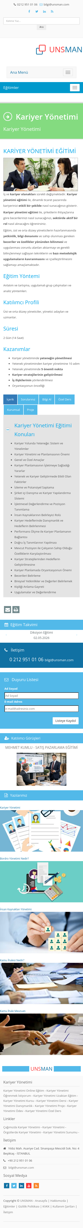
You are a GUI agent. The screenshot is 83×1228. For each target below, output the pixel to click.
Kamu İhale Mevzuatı (41, 1032)
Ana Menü (19, 72)
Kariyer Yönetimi (41, 829)
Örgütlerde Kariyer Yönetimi (22, 1132)
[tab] (10, 399)
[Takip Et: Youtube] (28, 1185)
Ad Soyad (10, 689)
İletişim (8, 1212)
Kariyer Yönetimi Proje (50, 1106)
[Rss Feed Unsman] (52, 11)
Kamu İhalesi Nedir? (41, 981)
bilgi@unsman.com (56, 4)
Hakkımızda (58, 1201)
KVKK (46, 1206)
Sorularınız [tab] (28, 399)
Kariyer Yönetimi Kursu (19, 1101)
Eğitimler (11, 87)
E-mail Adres (13, 702)
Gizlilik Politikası (28, 1206)
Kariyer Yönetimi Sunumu (60, 1132)
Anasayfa (41, 1201)
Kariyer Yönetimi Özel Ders (43, 1111)
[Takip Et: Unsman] (44, 11)
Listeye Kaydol (65, 721)
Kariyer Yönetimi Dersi (52, 1101)
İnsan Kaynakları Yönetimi (41, 930)
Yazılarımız (18, 795)
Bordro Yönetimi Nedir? (41, 880)
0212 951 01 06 (27, 4)
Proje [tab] (30, 410)
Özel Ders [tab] (64, 399)
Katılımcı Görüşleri (26, 738)
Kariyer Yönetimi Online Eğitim (24, 1091)
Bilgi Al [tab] (46, 399)
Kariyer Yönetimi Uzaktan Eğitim (55, 1096)
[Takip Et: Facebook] (29, 11)
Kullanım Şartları (64, 1206)
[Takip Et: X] (37, 11)
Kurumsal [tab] (13, 410)
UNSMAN (26, 1201)
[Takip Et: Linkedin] (21, 1185)
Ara (41, 26)
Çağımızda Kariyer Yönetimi (21, 1127)
